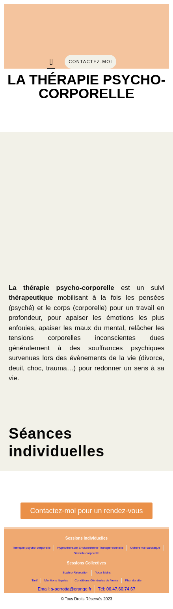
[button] (51, 62)
